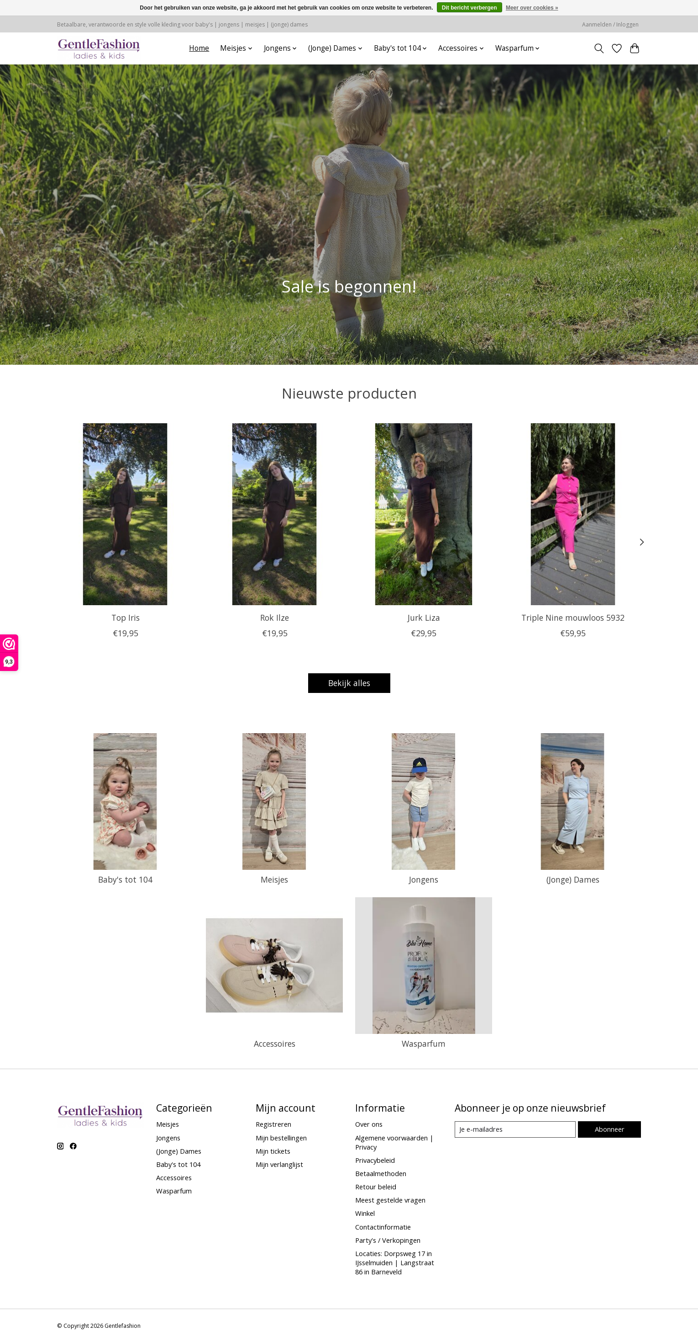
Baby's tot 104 (125, 879)
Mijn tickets (273, 1151)
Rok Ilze (274, 617)
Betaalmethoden (380, 1173)
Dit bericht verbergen (469, 8)
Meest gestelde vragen (390, 1199)
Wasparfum (424, 1043)
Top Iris (125, 617)
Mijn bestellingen (281, 1137)
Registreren (273, 1124)
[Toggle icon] (599, 48)
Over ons (369, 1124)
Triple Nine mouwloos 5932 (573, 617)
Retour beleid (375, 1186)
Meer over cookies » (532, 8)
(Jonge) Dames (572, 879)
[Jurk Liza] (423, 514)
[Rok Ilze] (274, 514)
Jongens (423, 879)
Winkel (365, 1213)
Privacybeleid (375, 1160)
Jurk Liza (423, 617)
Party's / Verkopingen (387, 1240)
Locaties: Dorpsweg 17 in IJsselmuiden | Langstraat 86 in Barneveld (394, 1262)
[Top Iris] (125, 514)
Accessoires (274, 1043)
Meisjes (274, 879)
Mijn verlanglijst (279, 1164)
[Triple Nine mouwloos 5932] (572, 514)
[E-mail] (515, 1129)
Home (199, 48)
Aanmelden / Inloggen (610, 24)
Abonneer (610, 1129)
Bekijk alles (349, 682)
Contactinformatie (383, 1226)
